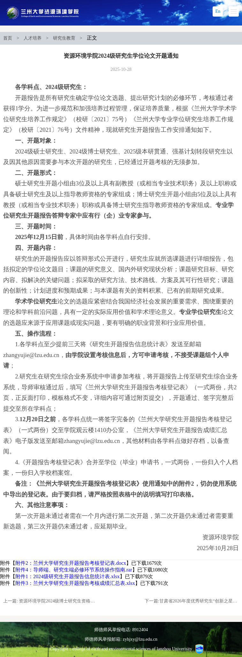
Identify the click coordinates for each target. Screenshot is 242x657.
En (217, 11)
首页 (7, 38)
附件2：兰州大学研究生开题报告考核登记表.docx (70, 563)
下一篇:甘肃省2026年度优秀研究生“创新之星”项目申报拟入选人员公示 (192, 601)
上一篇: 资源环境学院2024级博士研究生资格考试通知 (50, 601)
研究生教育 (64, 38)
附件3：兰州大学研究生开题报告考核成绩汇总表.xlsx (75, 583)
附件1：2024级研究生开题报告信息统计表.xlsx (67, 576)
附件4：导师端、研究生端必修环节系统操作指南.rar (73, 569)
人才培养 (33, 38)
